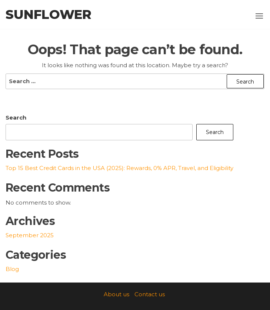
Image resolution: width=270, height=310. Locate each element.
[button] (259, 16)
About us (116, 294)
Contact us (149, 294)
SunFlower (48, 14)
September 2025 (30, 235)
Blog (12, 269)
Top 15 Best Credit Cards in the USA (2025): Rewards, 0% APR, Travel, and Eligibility (119, 168)
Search (16, 117)
